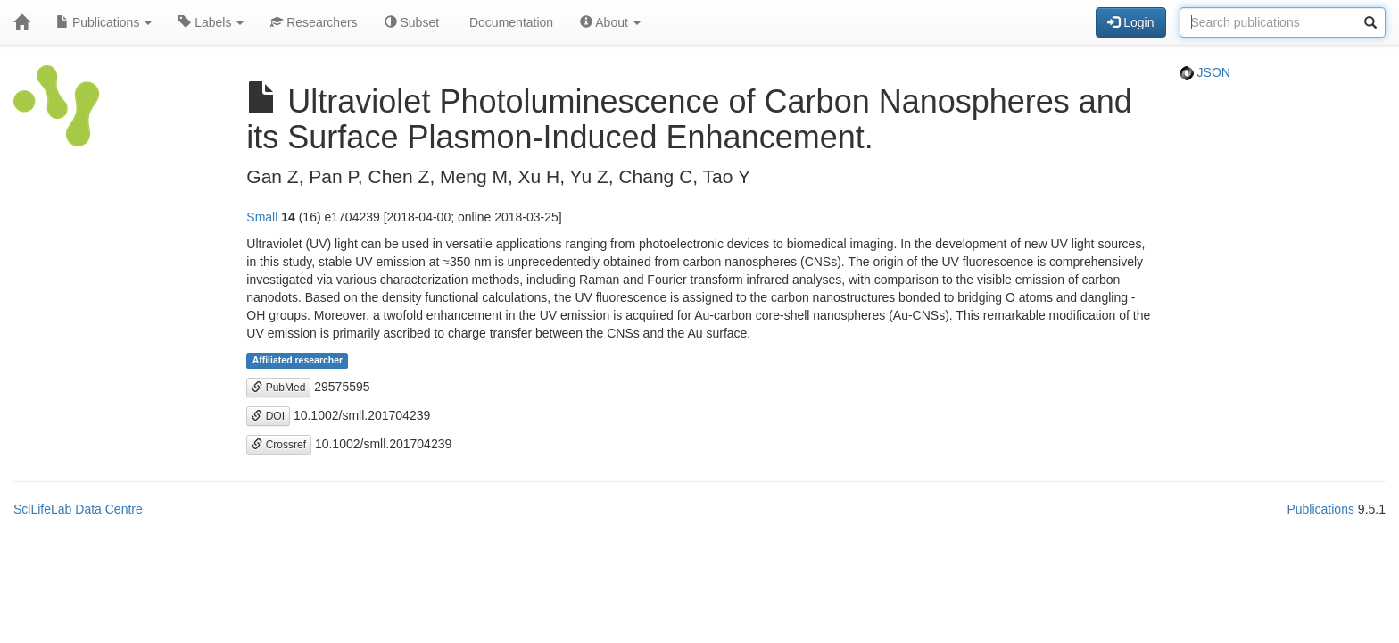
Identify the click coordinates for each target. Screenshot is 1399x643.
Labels (211, 22)
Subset (412, 22)
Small (261, 217)
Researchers (313, 22)
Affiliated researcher (298, 360)
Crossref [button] (279, 444)
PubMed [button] (278, 387)
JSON (1205, 72)
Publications (104, 22)
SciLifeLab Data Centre (78, 509)
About (610, 22)
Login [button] (1130, 22)
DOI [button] (268, 416)
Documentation (509, 22)
